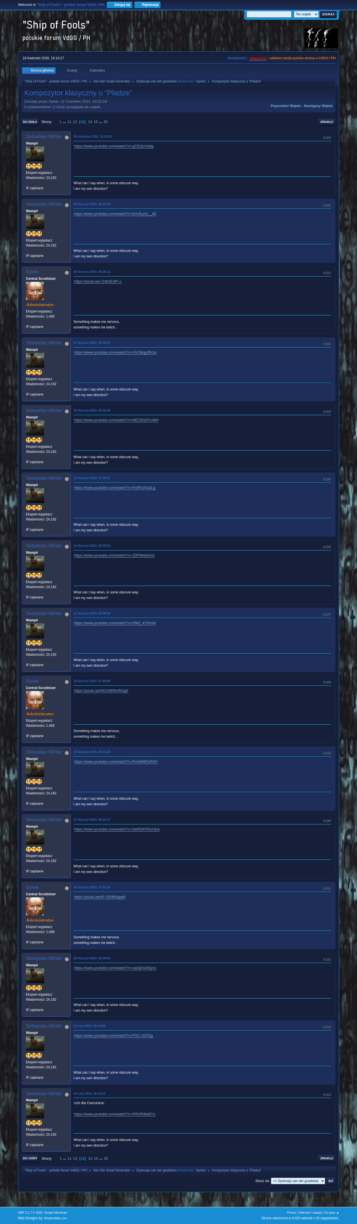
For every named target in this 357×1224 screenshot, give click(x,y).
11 (69, 122)
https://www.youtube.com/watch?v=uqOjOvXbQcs (115, 968)
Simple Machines (55, 1212)
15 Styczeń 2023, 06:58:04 (92, 613)
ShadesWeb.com (55, 1218)
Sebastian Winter (44, 136)
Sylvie (200, 81)
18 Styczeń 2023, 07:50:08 (92, 681)
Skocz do (262, 1181)
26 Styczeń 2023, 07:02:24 (92, 887)
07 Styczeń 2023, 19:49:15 (92, 342)
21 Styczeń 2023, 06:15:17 (92, 819)
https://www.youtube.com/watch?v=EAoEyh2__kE (115, 214)
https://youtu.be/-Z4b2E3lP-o (98, 281)
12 (75, 122)
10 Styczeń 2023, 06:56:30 (92, 410)
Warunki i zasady (310, 1212)
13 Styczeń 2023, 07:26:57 (92, 478)
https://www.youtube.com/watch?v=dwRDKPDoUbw (117, 829)
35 (106, 122)
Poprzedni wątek (286, 106)
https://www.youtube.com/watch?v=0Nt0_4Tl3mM (115, 623)
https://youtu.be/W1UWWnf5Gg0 (101, 690)
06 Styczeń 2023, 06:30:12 (92, 271)
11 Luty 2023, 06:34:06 (89, 1026)
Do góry (30, 1158)
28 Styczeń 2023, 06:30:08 (92, 958)
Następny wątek (318, 106)
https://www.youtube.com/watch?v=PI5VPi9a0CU (114, 1114)
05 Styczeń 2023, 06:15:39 (92, 204)
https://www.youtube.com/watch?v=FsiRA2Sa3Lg (114, 488)
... (65, 122)
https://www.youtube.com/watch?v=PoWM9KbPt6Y (116, 761)
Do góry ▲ (332, 1212)
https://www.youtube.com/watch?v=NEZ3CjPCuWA (116, 420)
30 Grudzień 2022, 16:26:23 (93, 136)
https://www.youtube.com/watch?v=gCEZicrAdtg (113, 146)
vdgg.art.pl (257, 58)
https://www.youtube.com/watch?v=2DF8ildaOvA (114, 555)
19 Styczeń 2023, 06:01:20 (92, 752)
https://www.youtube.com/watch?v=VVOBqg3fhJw (115, 352)
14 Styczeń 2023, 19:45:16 (92, 545)
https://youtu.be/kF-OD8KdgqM (100, 897)
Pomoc (292, 1212)
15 (96, 122)
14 (90, 122)
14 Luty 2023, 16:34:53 (89, 1093)
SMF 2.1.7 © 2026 (30, 1212)
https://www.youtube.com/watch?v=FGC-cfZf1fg (113, 1035)
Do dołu (30, 122)
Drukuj (326, 122)
